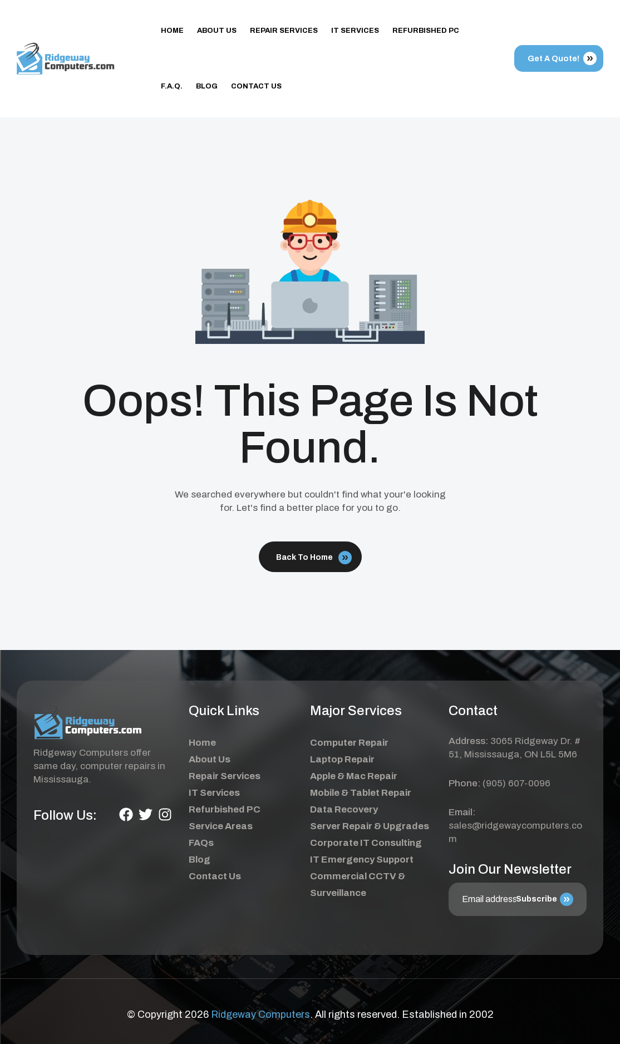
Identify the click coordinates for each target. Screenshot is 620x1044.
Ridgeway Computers (260, 1014)
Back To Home (314, 557)
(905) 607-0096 (516, 783)
